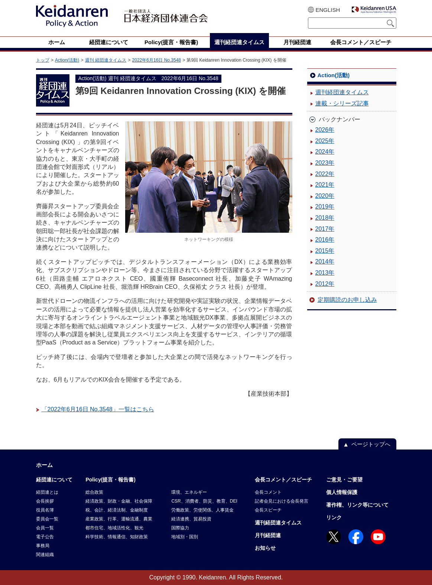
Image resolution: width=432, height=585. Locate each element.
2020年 (325, 196)
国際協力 (180, 527)
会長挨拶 (45, 501)
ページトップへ (370, 444)
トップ (42, 60)
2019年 (325, 206)
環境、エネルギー (189, 492)
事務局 (42, 545)
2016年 (325, 239)
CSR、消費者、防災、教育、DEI (204, 501)
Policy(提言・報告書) (110, 480)
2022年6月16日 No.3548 (156, 60)
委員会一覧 (47, 519)
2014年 (325, 261)
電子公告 (45, 536)
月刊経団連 (268, 535)
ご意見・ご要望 (344, 480)
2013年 (325, 272)
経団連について (54, 480)
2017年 (325, 229)
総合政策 (94, 492)
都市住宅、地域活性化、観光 (114, 527)
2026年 (325, 130)
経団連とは (47, 492)
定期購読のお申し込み (347, 300)
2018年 (325, 218)
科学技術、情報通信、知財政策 (116, 536)
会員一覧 (45, 527)
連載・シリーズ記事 (342, 103)
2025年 (325, 141)
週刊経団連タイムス (342, 92)
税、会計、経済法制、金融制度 (116, 510)
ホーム (44, 465)
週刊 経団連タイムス (105, 60)
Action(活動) (67, 60)
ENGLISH (328, 10)
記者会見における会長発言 (281, 501)
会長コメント (268, 492)
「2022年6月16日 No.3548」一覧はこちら (98, 409)
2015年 (325, 251)
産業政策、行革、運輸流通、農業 (118, 519)
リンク (334, 517)
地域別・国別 (184, 536)
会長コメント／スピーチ (283, 480)
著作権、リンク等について (357, 505)
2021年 (325, 185)
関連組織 (45, 554)
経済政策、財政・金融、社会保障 (118, 501)
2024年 (325, 151)
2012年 (325, 284)
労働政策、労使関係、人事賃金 (202, 510)
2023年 (325, 163)
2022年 (325, 174)
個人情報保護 (341, 492)
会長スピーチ (268, 510)
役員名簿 (45, 510)
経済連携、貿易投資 (191, 519)
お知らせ (265, 548)
